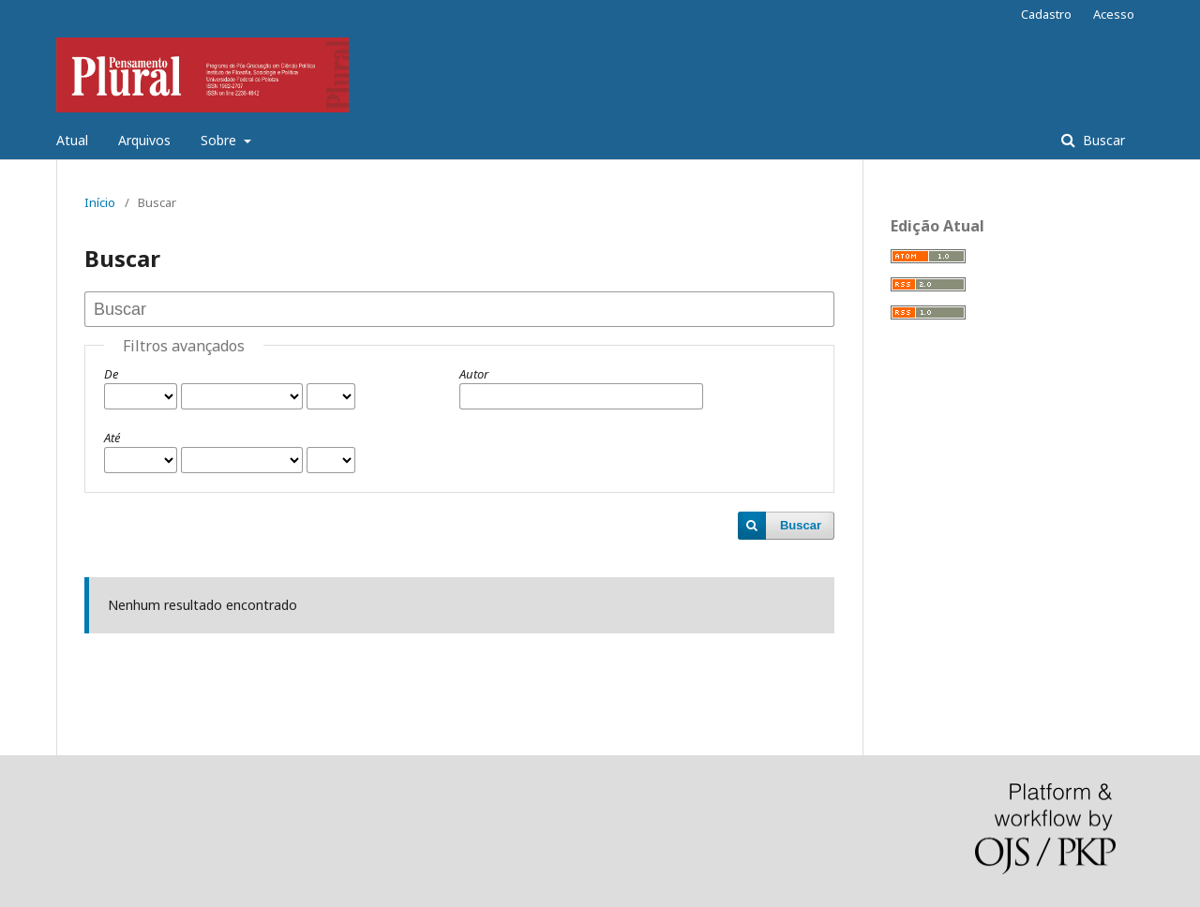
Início (99, 202)
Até (112, 437)
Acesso (1113, 14)
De (111, 373)
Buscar (1102, 140)
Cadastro (1046, 14)
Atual (72, 140)
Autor (473, 373)
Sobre (220, 140)
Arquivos (144, 140)
